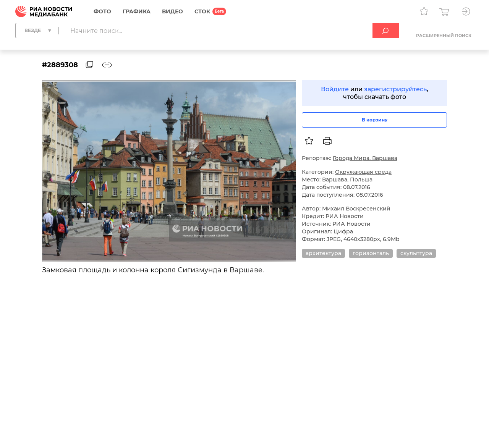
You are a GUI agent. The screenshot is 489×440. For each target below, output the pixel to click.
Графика (137, 11)
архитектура (323, 253)
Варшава (334, 179)
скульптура (416, 253)
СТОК (202, 11)
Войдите (335, 89)
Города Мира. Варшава (365, 158)
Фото (102, 11)
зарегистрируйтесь (395, 89)
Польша (361, 179)
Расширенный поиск (443, 35)
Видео (172, 11)
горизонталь (371, 253)
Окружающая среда (363, 171)
